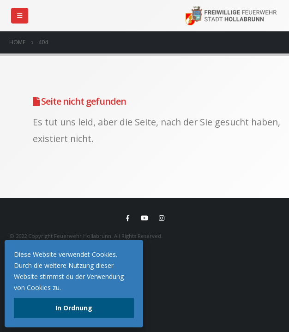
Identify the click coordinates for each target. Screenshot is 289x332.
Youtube (144, 218)
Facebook (127, 218)
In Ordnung (73, 307)
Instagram (162, 218)
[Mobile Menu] (19, 16)
